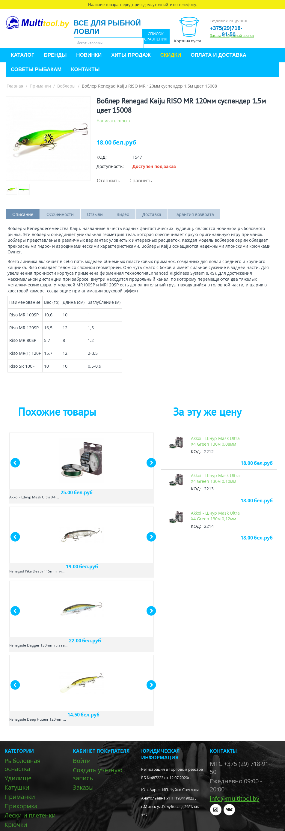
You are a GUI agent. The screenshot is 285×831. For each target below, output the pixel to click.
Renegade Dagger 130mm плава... (38, 645)
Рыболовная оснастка (22, 765)
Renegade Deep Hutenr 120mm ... (37, 719)
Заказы (83, 787)
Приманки (40, 86)
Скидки (170, 55)
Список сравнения (155, 36)
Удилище (17, 778)
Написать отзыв (113, 121)
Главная (15, 86)
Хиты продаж (130, 55)
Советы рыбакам (36, 69)
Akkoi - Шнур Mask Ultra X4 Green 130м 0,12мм (215, 516)
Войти (82, 761)
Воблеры (66, 86)
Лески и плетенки (30, 815)
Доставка (151, 214)
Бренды (55, 55)
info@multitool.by (234, 798)
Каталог (22, 55)
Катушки (16, 787)
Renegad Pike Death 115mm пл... (36, 571)
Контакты (85, 69)
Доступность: (110, 166)
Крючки (15, 825)
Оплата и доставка (218, 55)
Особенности (60, 214)
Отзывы (95, 214)
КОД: (101, 157)
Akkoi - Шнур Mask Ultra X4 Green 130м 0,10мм (215, 478)
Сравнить (140, 180)
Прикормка (20, 806)
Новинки (89, 55)
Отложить (108, 180)
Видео (123, 214)
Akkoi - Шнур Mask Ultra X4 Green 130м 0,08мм (215, 441)
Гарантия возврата (194, 214)
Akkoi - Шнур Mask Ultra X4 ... (34, 497)
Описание (22, 214)
